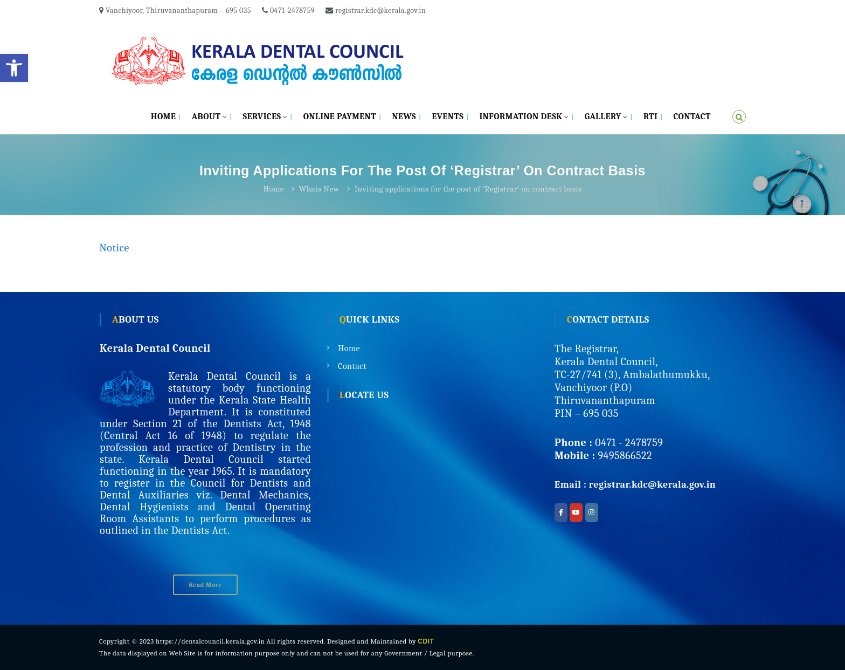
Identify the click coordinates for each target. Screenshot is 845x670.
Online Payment (339, 116)
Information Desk (521, 116)
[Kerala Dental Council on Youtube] (576, 512)
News (404, 116)
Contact (692, 116)
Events (447, 116)
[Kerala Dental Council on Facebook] (561, 512)
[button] (14, 68)
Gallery (603, 116)
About (206, 116)
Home (163, 116)
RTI (650, 116)
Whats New (319, 189)
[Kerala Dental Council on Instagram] (591, 512)
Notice (114, 248)
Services (262, 116)
